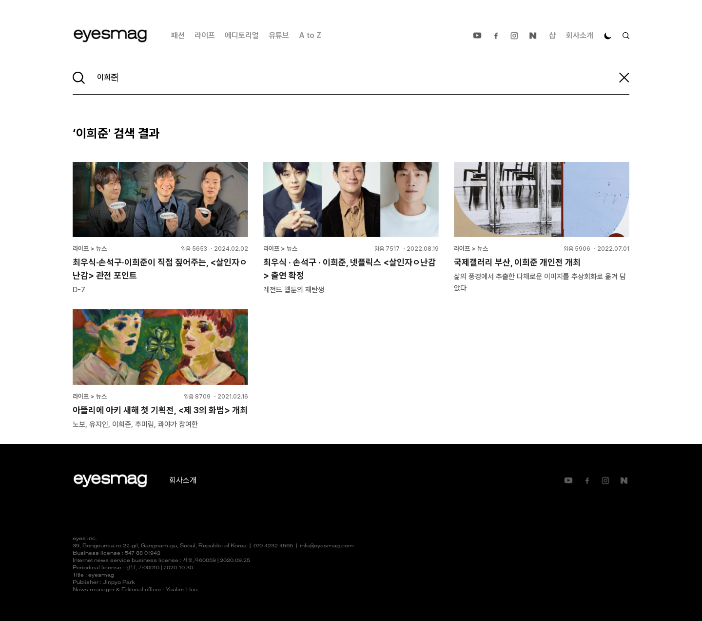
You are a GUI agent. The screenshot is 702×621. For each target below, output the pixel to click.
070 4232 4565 (273, 546)
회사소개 (579, 35)
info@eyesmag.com (327, 546)
